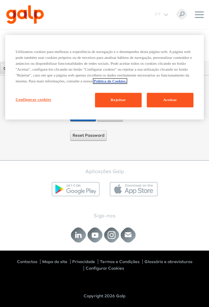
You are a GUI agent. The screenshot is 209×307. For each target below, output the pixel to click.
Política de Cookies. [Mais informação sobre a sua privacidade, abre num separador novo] (110, 81)
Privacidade (83, 261)
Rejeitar (118, 100)
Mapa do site (54, 261)
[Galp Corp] (25, 14)
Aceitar (170, 100)
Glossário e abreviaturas (168, 261)
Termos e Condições (120, 261)
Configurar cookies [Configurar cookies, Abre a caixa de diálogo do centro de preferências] (33, 100)
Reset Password (88, 135)
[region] (104, 77)
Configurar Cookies (105, 268)
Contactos (27, 261)
